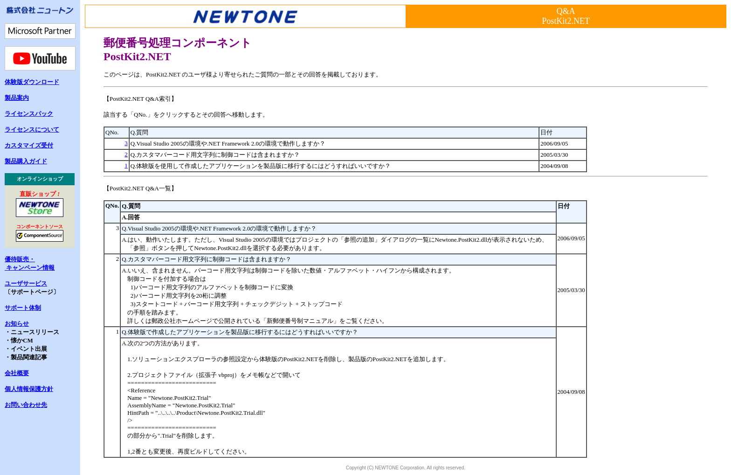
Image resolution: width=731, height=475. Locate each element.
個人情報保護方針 (29, 388)
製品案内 (17, 97)
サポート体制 (23, 307)
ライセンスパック (29, 113)
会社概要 (17, 373)
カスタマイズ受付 (29, 145)
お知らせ (17, 323)
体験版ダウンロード (32, 81)
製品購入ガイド (26, 161)
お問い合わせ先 (26, 404)
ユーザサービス (26, 283)
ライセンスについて (32, 129)
